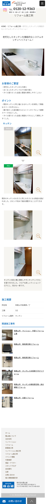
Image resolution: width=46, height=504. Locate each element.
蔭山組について (10, 436)
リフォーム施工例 (11, 454)
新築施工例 (9, 448)
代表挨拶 (8, 460)
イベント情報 (10, 457)
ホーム (7, 433)
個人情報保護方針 (11, 478)
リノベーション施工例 (13, 451)
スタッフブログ (10, 466)
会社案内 (8, 469)
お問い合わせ (10, 475)
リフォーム (9, 445)
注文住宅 (8, 439)
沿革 (6, 472)
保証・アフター (10, 463)
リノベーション (10, 442)
